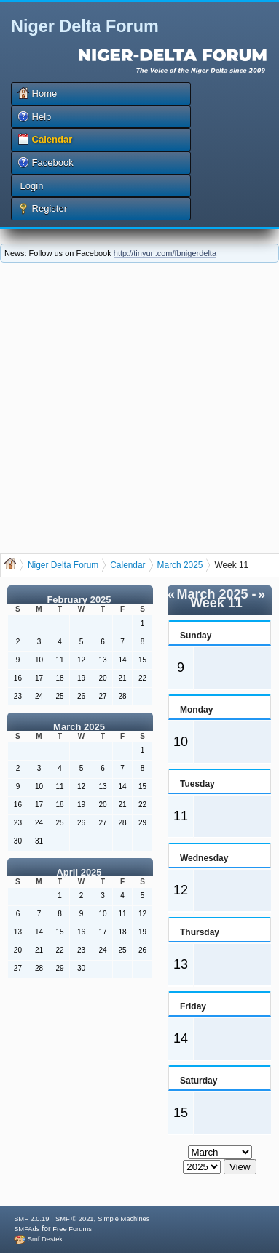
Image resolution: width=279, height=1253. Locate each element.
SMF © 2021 (74, 1218)
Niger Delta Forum (85, 26)
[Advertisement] (136, 406)
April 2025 (78, 872)
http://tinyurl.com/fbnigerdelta (165, 253)
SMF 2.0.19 (31, 1218)
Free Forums (71, 1229)
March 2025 (79, 726)
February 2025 (79, 599)
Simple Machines (123, 1218)
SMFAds (26, 1229)
